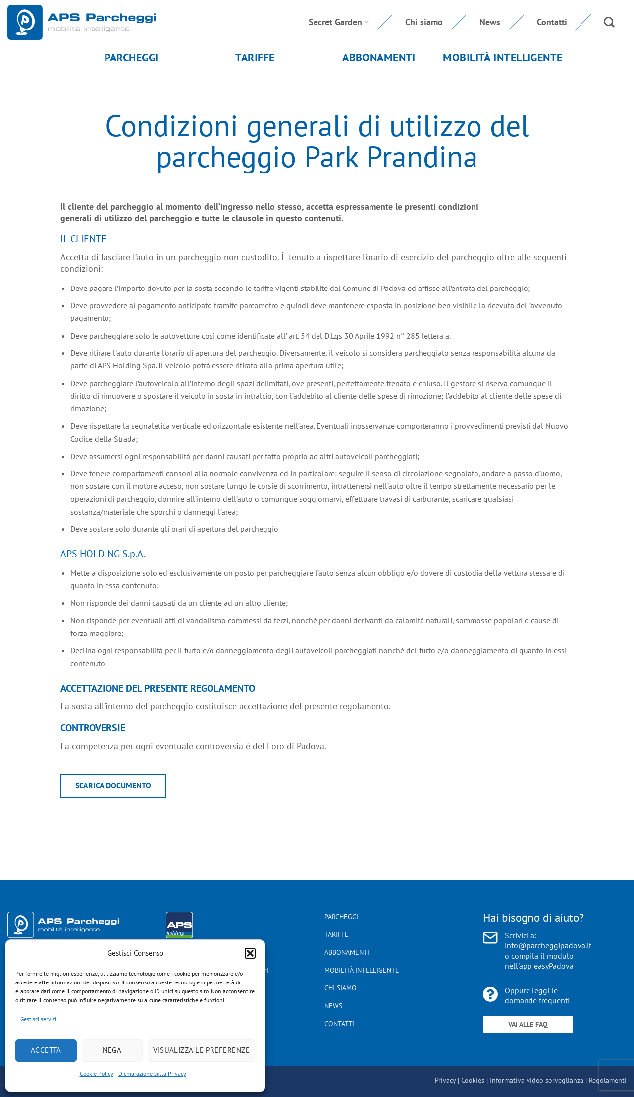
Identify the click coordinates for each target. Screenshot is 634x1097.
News (489, 22)
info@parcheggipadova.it (548, 945)
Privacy (445, 1080)
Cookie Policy (96, 1073)
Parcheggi (131, 57)
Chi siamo (424, 22)
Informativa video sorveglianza (536, 1080)
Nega (112, 1050)
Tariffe (254, 57)
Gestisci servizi (38, 1019)
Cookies (472, 1080)
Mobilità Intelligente (502, 57)
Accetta (46, 1050)
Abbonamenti (379, 57)
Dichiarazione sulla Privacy (152, 1073)
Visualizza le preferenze (201, 1050)
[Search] (609, 22)
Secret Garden (339, 22)
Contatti (552, 22)
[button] (250, 953)
